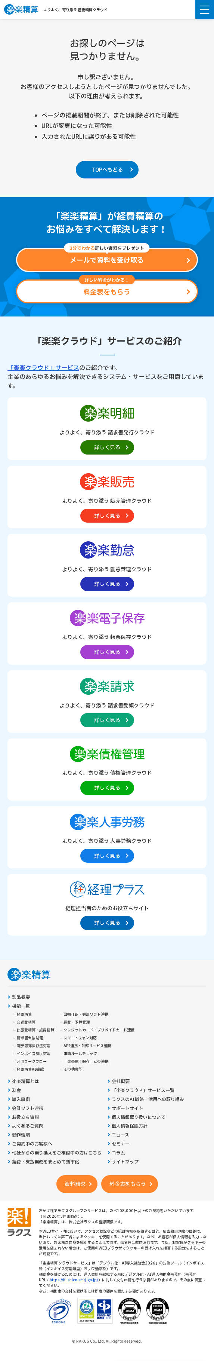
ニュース (120, 1135)
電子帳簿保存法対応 (33, 1046)
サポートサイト (127, 1108)
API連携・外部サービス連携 (87, 1046)
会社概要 (121, 1082)
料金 (16, 1091)
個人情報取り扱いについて (138, 1117)
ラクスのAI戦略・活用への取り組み (148, 1100)
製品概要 (21, 997)
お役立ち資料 (25, 1117)
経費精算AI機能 (30, 1069)
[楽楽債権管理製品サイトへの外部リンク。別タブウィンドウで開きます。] (107, 769)
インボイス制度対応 (33, 1053)
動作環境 (21, 1135)
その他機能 (72, 1069)
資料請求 (75, 1184)
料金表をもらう (127, 1184)
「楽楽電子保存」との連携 (85, 1061)
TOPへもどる (107, 170)
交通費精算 (26, 1022)
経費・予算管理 (76, 1022)
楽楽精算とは (25, 1082)
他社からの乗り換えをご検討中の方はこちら (57, 1153)
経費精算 (24, 1014)
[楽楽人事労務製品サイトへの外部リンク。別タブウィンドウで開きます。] (107, 837)
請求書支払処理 (30, 1038)
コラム (118, 1153)
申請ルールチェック (80, 1053)
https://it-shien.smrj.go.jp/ (74, 1280)
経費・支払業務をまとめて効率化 (45, 1162)
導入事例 (21, 1100)
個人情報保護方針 (130, 1126)
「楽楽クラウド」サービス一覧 (143, 1091)
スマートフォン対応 (80, 1038)
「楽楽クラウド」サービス (43, 368)
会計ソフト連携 (27, 1108)
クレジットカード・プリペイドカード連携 (98, 1030)
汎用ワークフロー (32, 1061)
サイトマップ (125, 1162)
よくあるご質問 (27, 1126)
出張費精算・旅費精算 (35, 1030)
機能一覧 (21, 1006)
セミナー (121, 1144)
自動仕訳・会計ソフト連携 (85, 1014)
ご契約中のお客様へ (32, 1144)
